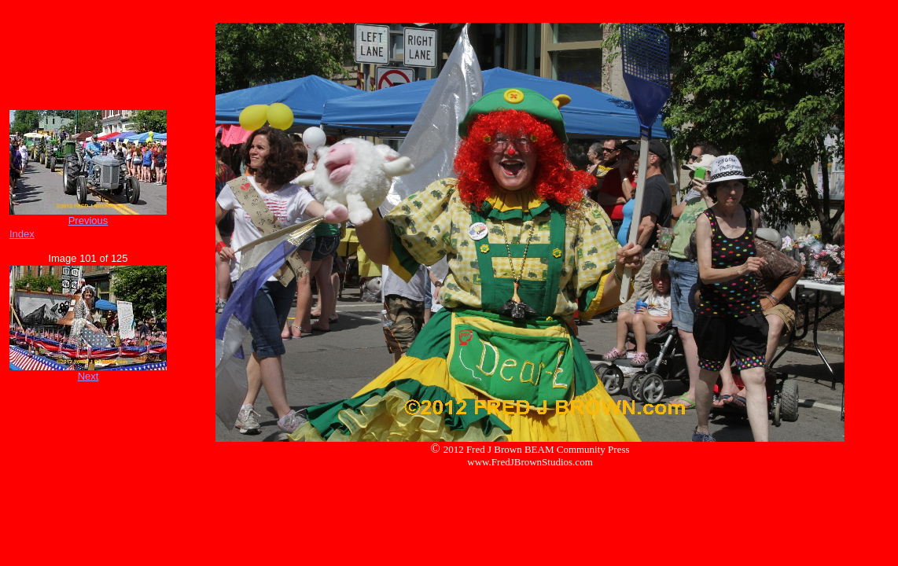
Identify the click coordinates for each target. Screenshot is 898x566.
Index (22, 234)
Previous (88, 220)
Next (88, 376)
